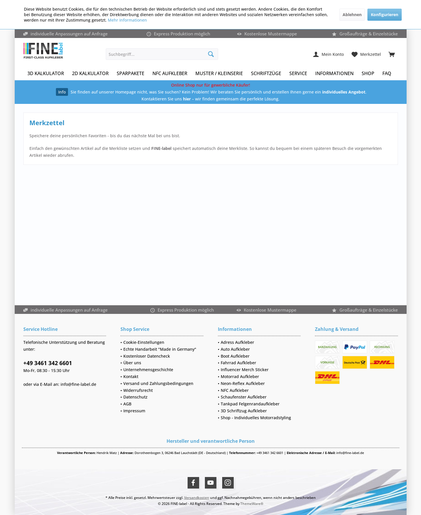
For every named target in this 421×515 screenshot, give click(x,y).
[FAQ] (386, 73)
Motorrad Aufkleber (240, 376)
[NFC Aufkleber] (169, 73)
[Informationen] (334, 73)
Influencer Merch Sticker (245, 369)
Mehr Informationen (127, 20)
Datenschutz (135, 397)
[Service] (298, 73)
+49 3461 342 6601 (47, 363)
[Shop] (368, 73)
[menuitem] (392, 54)
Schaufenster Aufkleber (244, 397)
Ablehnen (352, 14)
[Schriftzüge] (266, 73)
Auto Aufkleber (235, 349)
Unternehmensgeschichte (148, 369)
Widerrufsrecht (138, 390)
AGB (127, 404)
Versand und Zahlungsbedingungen (158, 383)
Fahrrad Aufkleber (238, 362)
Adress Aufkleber (237, 342)
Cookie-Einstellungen (143, 342)
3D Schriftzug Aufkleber (244, 410)
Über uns (132, 362)
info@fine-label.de (78, 384)
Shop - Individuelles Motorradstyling (256, 417)
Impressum (134, 410)
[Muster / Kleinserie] (219, 73)
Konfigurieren (384, 14)
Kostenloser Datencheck (146, 356)
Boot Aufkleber (235, 356)
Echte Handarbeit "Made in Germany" (159, 349)
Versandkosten (196, 497)
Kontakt (130, 376)
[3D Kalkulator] (45, 73)
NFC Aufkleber (235, 390)
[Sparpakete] (130, 73)
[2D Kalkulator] (90, 73)
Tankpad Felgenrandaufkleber (250, 404)
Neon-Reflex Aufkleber (243, 383)
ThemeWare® (251, 503)
